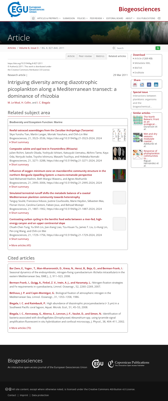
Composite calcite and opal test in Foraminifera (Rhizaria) (43, 148)
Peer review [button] (96, 18)
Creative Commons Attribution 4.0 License (111, 389)
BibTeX (138, 67)
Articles (12, 47)
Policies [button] (81, 18)
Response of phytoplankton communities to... (152, 154)
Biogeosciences (139, 9)
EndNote (139, 72)
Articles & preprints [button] (48, 18)
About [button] (129, 18)
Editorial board (114, 18)
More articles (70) (21, 328)
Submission (69, 18)
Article (71, 56)
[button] (114, 47)
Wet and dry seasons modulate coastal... (150, 137)
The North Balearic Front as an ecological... (151, 120)
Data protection (40, 395)
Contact (12, 395)
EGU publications (146, 18)
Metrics (100, 56)
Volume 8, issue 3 (28, 47)
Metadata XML (142, 63)
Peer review (85, 56)
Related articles (117, 56)
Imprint (24, 395)
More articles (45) (21, 245)
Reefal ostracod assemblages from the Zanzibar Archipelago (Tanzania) (51, 130)
